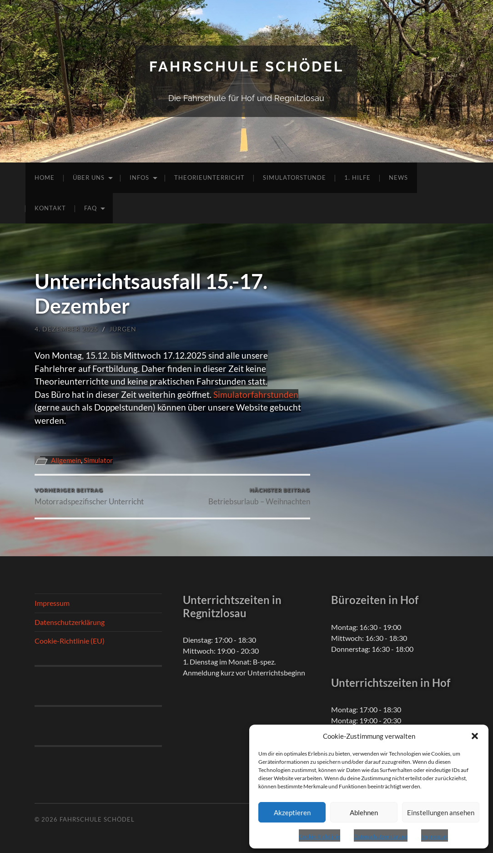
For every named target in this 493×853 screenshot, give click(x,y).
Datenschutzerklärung (380, 836)
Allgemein (66, 460)
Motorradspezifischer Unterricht (89, 496)
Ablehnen (364, 812)
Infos (139, 177)
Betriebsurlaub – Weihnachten (259, 496)
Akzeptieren (292, 812)
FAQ (90, 208)
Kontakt (50, 208)
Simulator (98, 460)
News (398, 177)
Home (45, 177)
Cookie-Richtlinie (319, 836)
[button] (474, 736)
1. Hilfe (357, 177)
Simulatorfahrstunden (255, 394)
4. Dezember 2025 (66, 329)
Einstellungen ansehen (440, 812)
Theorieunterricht (209, 177)
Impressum (434, 836)
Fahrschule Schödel (246, 66)
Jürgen (122, 329)
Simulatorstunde (294, 177)
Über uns (89, 177)
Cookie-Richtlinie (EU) (70, 640)
